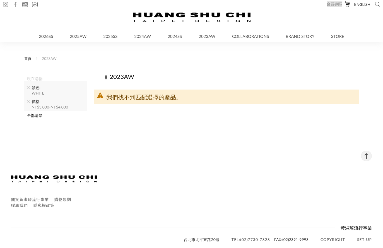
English (362, 4)
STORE (337, 36)
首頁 (28, 58)
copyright (333, 239)
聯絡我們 (19, 205)
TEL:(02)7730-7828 (251, 239)
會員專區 (334, 4)
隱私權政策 (43, 205)
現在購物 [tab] (35, 78)
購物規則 (62, 199)
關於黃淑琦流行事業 (30, 199)
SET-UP (364, 239)
